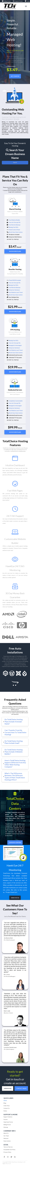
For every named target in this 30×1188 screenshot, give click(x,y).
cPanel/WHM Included (15, 280)
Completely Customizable (15, 401)
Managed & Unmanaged (15, 345)
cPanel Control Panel (14, 229)
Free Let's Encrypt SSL (14, 222)
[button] (26, 6)
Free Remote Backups (14, 225)
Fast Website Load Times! (16, 292)
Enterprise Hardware (14, 290)
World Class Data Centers (16, 232)
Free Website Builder (14, 220)
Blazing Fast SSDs (13, 227)
